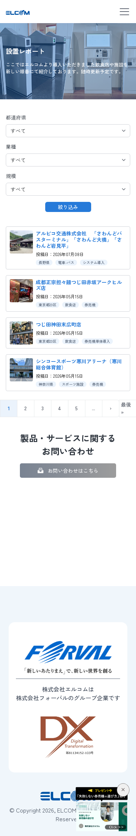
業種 (11, 146)
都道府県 (16, 117)
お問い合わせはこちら (73, 470)
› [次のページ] (110, 408)
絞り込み (68, 207)
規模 (11, 175)
